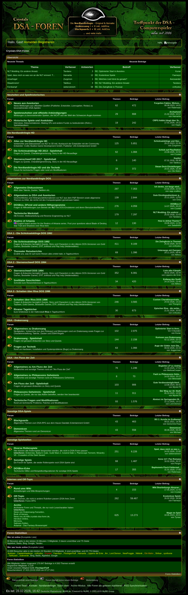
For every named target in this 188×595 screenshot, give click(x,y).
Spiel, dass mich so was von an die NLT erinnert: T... (31, 75)
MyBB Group (108, 591)
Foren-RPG (30, 501)
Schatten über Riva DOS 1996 (31, 299)
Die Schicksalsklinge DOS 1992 (32, 241)
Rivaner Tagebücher (25, 309)
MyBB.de (67, 591)
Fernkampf (12, 87)
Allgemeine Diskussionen (28, 187)
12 (92, 75)
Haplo (178, 125)
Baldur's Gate (42, 453)
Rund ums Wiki (22, 488)
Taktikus (67, 83)
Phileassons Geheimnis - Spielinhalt (34, 392)
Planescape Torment (86, 453)
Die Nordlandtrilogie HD (21, 132)
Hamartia (67, 75)
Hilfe (160, 42)
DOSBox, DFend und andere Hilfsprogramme (39, 205)
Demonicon (20, 428)
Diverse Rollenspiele (25, 448)
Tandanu (67, 71)
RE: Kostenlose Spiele (105, 75)
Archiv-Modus (78, 585)
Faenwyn (176, 75)
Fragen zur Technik (25, 346)
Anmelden (30, 42)
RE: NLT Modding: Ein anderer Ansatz (112, 83)
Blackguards (21, 420)
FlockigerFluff (42, 568)
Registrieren (46, 42)
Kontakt (33, 585)
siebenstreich (69, 87)
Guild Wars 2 (55, 453)
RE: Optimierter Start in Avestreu (109, 71)
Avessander (175, 79)
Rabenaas (176, 107)
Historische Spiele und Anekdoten (33, 120)
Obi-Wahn (176, 171)
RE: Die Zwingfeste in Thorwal (108, 87)
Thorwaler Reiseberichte (28, 251)
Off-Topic (19, 496)
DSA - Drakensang (17, 320)
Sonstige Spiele (23, 460)
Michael (177, 432)
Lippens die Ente (173, 275)
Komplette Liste (29, 537)
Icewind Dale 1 (69, 453)
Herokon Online (21, 519)
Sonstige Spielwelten (19, 439)
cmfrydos (176, 87)
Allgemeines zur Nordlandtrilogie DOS (29, 178)
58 (92, 87)
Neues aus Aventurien (26, 103)
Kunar (178, 71)
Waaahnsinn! (13, 83)
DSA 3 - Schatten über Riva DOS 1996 (28, 291)
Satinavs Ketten (21, 523)
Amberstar (30, 453)
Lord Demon (175, 404)
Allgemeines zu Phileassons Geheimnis (36, 375)
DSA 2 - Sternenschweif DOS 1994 (26, 262)
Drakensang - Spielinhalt (28, 338)
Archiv (17, 505)
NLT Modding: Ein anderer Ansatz (22, 71)
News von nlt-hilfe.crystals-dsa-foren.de (32, 516)
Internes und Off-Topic (20, 479)
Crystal (177, 154)
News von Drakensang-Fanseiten (29, 512)
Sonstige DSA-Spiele (19, 411)
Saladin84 (176, 225)
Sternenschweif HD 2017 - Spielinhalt (35, 159)
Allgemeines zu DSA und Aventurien (34, 195)
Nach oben (63, 585)
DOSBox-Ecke (22, 468)
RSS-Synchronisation (135, 585)
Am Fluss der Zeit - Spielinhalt (31, 383)
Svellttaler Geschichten (27, 280)
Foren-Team (20, 585)
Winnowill (176, 379)
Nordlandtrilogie (47, 585)
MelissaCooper (174, 370)
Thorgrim (177, 304)
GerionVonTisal (174, 424)
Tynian (178, 517)
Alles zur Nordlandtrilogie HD (30, 141)
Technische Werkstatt (26, 213)
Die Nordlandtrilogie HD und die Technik (37, 167)
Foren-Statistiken (173, 574)
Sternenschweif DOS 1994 (28, 270)
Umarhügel (12, 79)
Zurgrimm (67, 79)
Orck (178, 200)
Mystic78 (177, 387)
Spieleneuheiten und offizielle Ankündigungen (40, 112)
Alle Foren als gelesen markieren (104, 585)
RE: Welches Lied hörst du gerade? (111, 79)
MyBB (86, 591)
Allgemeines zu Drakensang (30, 328)
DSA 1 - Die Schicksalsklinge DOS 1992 (29, 233)
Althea (178, 255)
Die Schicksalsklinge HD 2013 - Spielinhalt (38, 150)
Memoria (18, 521)
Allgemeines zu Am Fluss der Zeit (33, 366)
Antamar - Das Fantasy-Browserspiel (30, 525)
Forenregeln (170, 42)
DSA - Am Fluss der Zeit (21, 357)
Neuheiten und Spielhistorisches (26, 94)
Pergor (178, 463)
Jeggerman (176, 350)
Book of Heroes (21, 514)
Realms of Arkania (24, 221)
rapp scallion (175, 191)
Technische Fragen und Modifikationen (36, 400)
